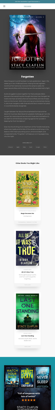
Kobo (24, 147)
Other (45, 147)
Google (38, 147)
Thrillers (27, 284)
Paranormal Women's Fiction (27, 222)
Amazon (10, 147)
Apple (18, 147)
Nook (30, 147)
